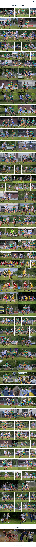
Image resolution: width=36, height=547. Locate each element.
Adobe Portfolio (20, 545)
